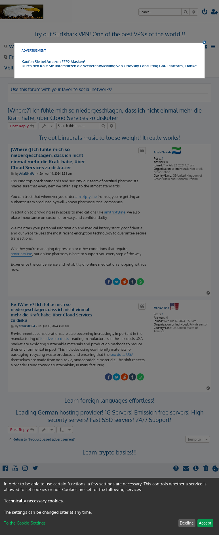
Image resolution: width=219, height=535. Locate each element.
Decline (187, 523)
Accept (205, 523)
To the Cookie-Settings (25, 523)
